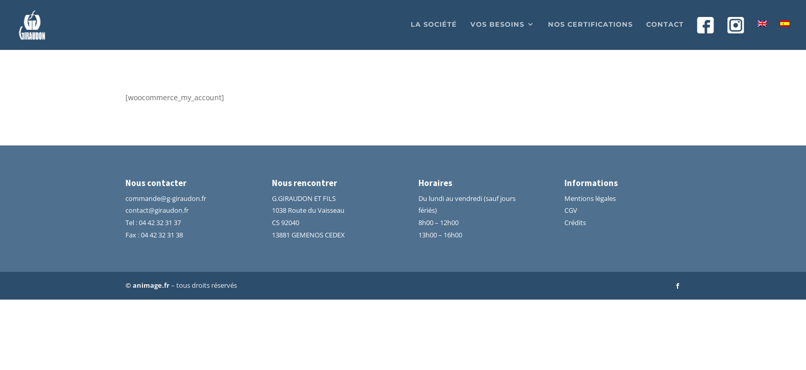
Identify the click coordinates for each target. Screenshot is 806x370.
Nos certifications (590, 24)
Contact (665, 24)
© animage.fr (147, 285)
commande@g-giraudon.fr (165, 198)
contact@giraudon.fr (157, 210)
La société (434, 24)
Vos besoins (497, 24)
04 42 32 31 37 (160, 222)
